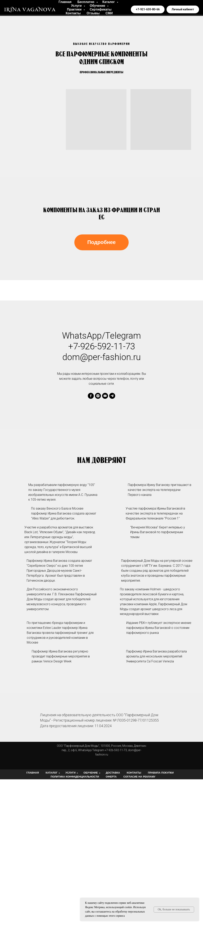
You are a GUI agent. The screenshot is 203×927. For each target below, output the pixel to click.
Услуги (77, 6)
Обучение (98, 6)
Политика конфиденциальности (75, 776)
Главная (64, 2)
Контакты (73, 13)
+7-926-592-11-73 (101, 346)
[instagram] (98, 396)
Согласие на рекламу (139, 776)
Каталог (109, 2)
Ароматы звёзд (91, 17)
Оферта (111, 776)
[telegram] (112, 396)
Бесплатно (86, 2)
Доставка (113, 772)
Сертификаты (100, 9)
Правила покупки (161, 772)
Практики (75, 9)
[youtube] (105, 396)
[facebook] (91, 396)
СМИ (109, 13)
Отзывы (93, 13)
